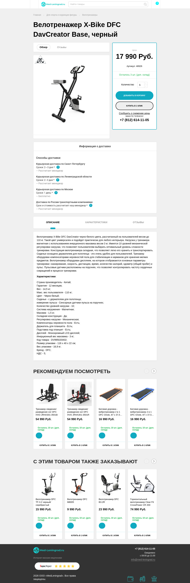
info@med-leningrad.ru (143, 559)
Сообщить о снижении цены (134, 113)
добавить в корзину (134, 95)
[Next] (153, 371)
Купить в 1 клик (134, 106)
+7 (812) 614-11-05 (134, 120)
